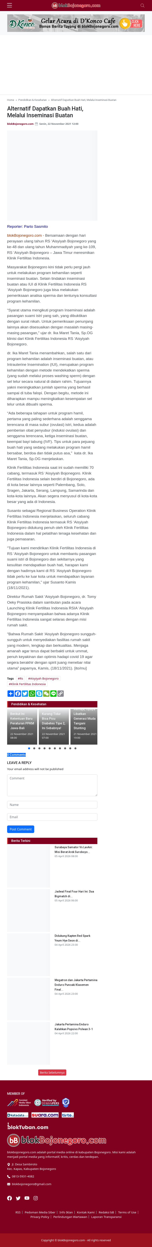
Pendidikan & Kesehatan (32, 99)
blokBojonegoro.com (20, 124)
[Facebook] (10, 1198)
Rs (21, 678)
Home (10, 99)
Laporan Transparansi (106, 1216)
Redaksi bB (106, 1212)
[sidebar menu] (9, 5)
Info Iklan (66, 1212)
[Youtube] (27, 1198)
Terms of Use (127, 1212)
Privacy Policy (39, 1216)
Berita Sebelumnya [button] (52, 1072)
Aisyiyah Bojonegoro (44, 678)
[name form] (52, 804)
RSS (18, 1212)
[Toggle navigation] (142, 5)
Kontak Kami (86, 1212)
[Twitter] (18, 1198)
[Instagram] (35, 1198)
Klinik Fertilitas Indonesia (28, 684)
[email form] (52, 817)
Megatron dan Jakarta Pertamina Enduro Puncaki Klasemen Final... (76, 985)
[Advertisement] (76, 65)
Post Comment (21, 829)
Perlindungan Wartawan (70, 1216)
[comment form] (52, 785)
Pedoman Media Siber (40, 1212)
